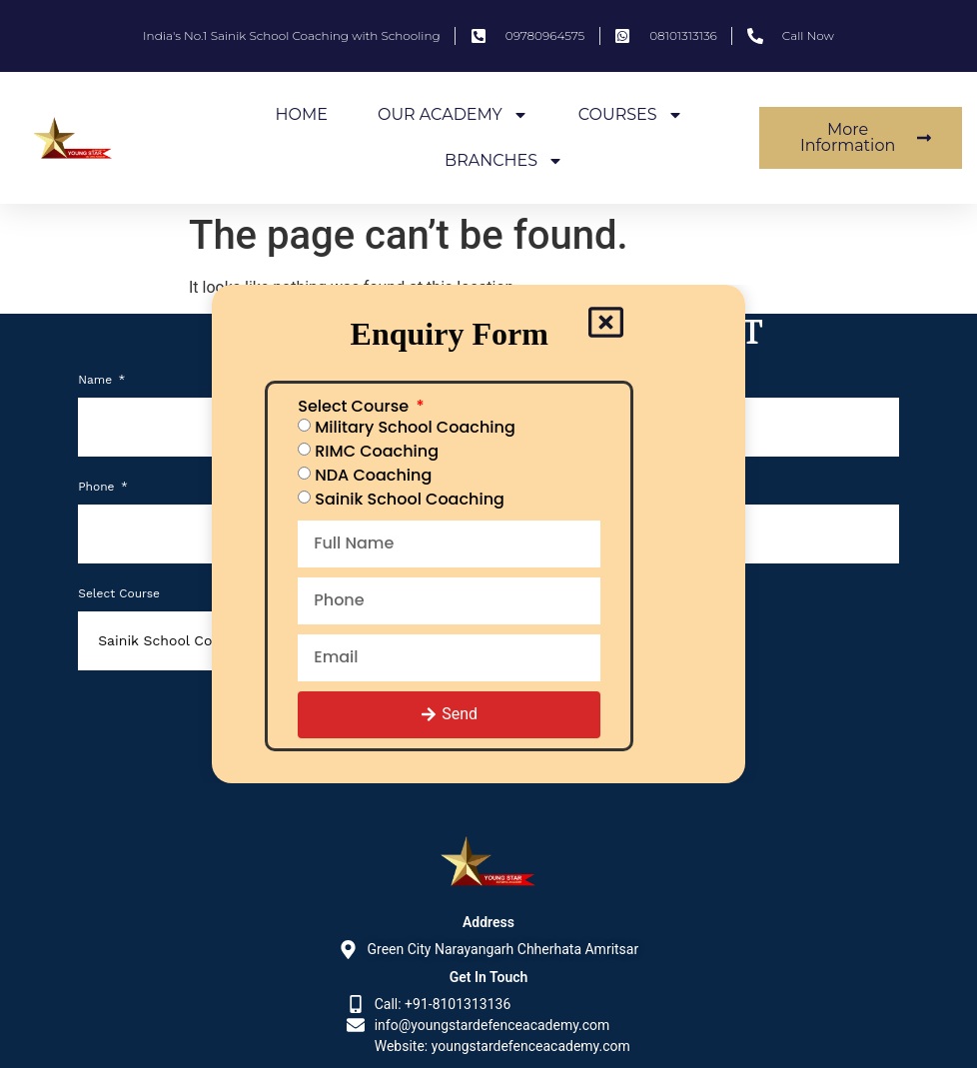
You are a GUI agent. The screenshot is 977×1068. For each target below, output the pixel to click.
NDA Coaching (375, 475)
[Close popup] (604, 324)
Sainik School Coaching (410, 499)
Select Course (357, 408)
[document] (488, 534)
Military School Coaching (416, 427)
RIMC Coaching (378, 451)
